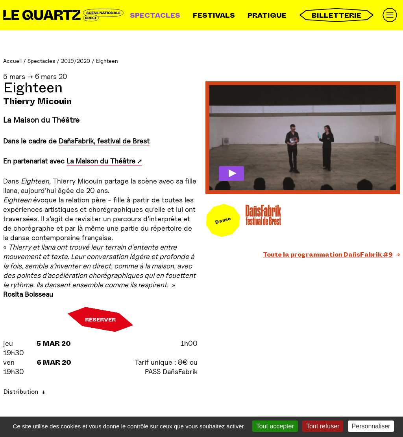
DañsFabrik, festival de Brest (104, 141)
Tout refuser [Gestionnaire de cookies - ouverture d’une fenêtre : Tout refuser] (322, 426)
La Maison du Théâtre (101, 161)
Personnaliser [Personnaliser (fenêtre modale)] (371, 426)
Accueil (12, 60)
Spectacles (155, 15)
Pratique (267, 15)
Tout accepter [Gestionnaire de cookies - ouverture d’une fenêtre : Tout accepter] (275, 426)
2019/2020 (75, 60)
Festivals (214, 15)
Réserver (100, 319)
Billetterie (336, 15)
